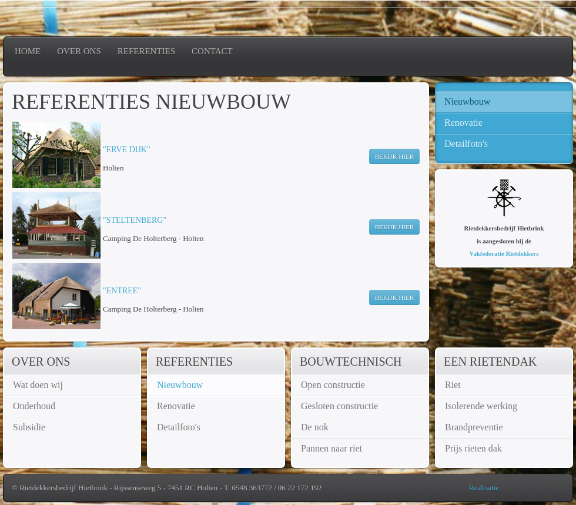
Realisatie (484, 487)
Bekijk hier (394, 156)
